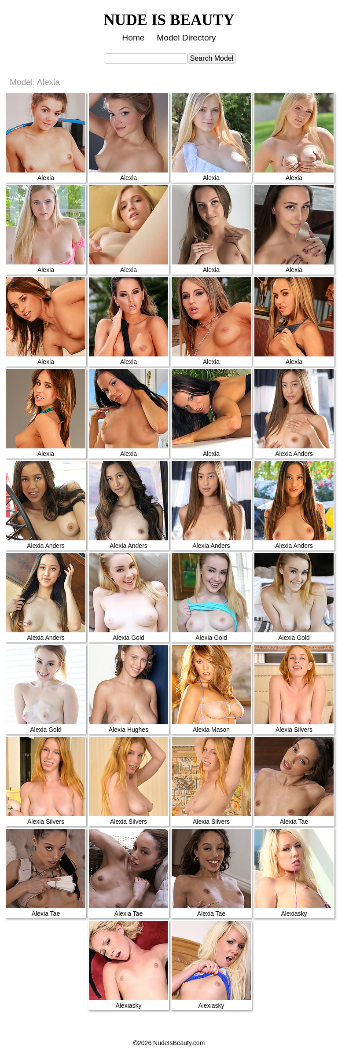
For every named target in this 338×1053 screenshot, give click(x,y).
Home (133, 37)
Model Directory (186, 37)
